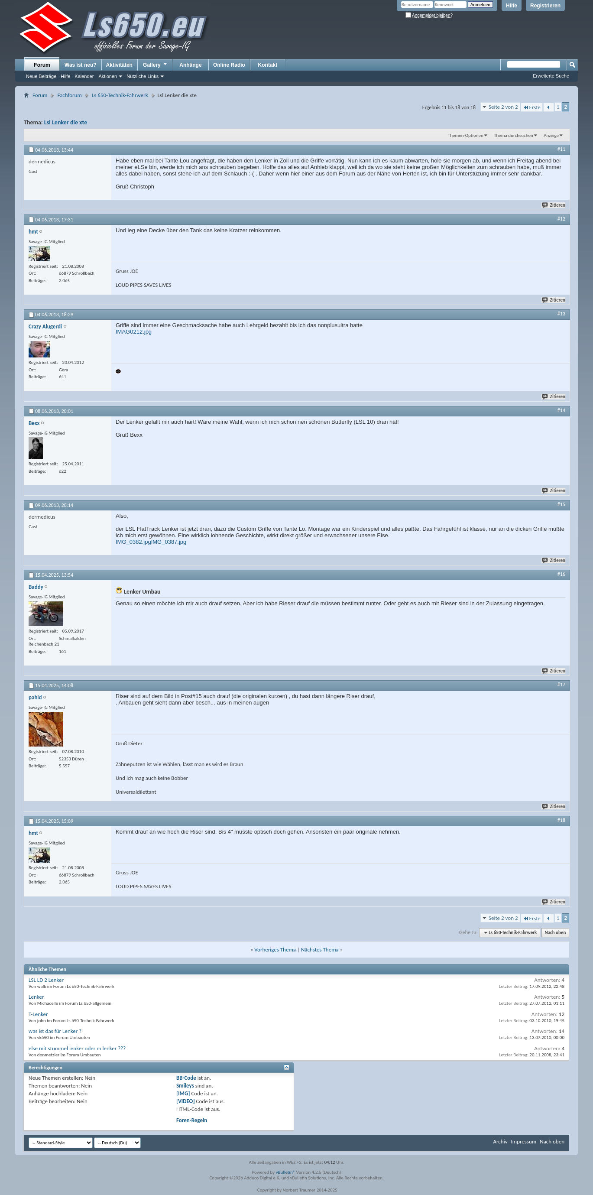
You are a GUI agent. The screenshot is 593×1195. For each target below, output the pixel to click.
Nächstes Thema (320, 949)
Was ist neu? (81, 65)
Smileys (185, 1085)
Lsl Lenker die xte (65, 122)
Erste (532, 107)
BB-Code (186, 1078)
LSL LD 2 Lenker (46, 980)
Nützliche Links (142, 76)
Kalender (84, 76)
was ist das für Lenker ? (55, 1031)
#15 (561, 504)
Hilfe (511, 6)
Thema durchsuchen (513, 135)
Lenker (36, 997)
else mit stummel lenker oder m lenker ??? (77, 1048)
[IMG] (183, 1093)
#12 (561, 219)
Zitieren (554, 205)
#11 (561, 149)
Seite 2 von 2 (503, 107)
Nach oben (555, 932)
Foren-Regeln (191, 1120)
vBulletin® (285, 1172)
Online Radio (229, 65)
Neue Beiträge (41, 76)
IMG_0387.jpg (169, 542)
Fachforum (69, 95)
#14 (561, 410)
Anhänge (190, 65)
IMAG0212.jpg (134, 331)
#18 (561, 820)
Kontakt (268, 65)
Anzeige (551, 135)
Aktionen (107, 76)
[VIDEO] (185, 1101)
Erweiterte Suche (551, 75)
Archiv (500, 1141)
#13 (561, 314)
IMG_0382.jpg (133, 542)
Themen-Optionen (465, 135)
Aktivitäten (119, 65)
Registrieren (545, 6)
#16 (561, 574)
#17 (561, 685)
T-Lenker (38, 1014)
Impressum (523, 1141)
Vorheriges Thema (275, 949)
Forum (42, 65)
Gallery (155, 64)
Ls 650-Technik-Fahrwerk (120, 95)
